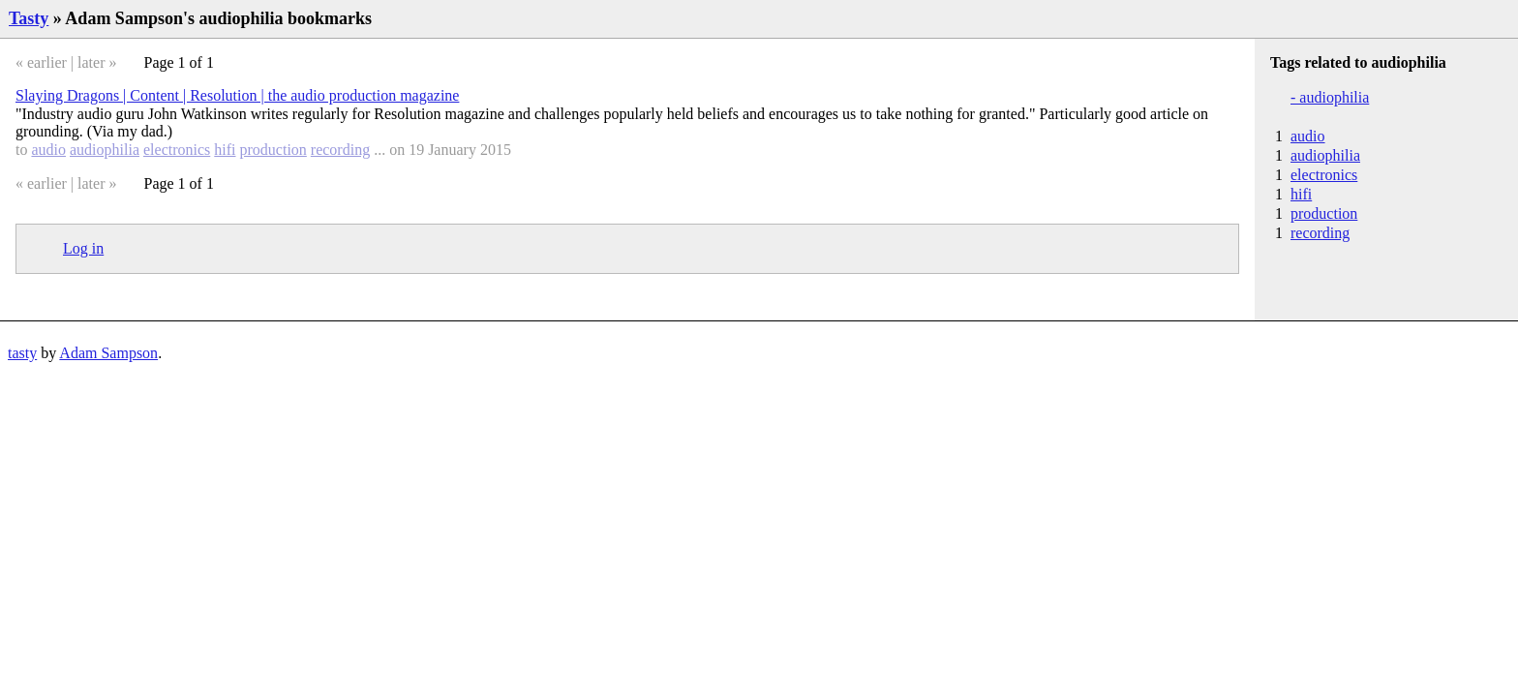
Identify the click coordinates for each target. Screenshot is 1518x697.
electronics (176, 149)
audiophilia (104, 149)
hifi (224, 149)
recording (340, 149)
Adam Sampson (108, 353)
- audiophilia (1329, 97)
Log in (83, 248)
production (273, 149)
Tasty (28, 18)
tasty (22, 353)
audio (48, 149)
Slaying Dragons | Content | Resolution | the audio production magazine (237, 95)
